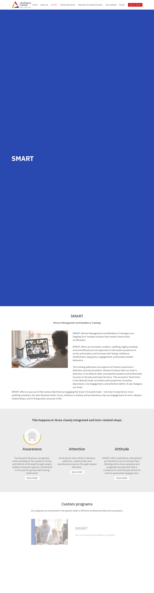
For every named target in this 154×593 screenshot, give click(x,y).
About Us (44, 5)
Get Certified (111, 5)
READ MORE (32, 478)
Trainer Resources (67, 5)
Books (122, 5)
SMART (54, 5)
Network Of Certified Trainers (90, 5)
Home (34, 5)
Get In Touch (135, 5)
